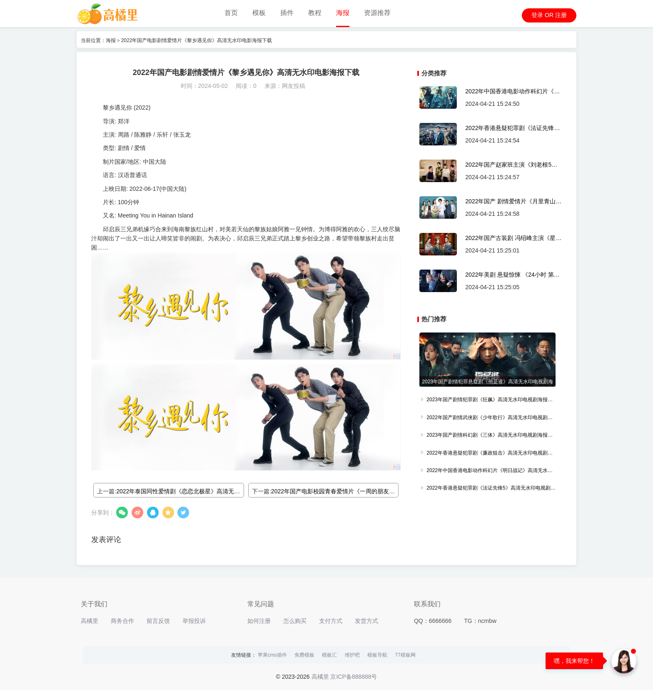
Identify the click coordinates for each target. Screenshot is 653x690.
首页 (231, 12)
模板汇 (329, 655)
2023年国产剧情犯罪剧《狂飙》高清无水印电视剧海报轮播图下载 (487, 400)
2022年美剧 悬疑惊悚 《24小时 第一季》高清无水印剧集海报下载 (512, 275)
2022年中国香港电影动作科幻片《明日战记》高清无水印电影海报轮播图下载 (512, 91)
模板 (259, 12)
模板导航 (377, 655)
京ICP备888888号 (353, 676)
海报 (342, 12)
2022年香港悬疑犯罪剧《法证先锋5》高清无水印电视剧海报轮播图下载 (510, 128)
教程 (315, 12)
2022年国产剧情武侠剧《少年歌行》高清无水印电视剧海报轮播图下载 (487, 418)
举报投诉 (194, 621)
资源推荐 (377, 12)
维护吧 (352, 655)
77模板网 (405, 655)
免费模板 (304, 655)
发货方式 (366, 621)
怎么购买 (295, 621)
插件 (287, 12)
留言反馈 (158, 621)
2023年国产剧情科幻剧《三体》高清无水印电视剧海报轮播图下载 (487, 436)
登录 (537, 15)
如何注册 (259, 621)
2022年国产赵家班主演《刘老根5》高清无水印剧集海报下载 (511, 165)
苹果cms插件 (272, 655)
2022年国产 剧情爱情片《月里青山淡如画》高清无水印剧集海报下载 (513, 201)
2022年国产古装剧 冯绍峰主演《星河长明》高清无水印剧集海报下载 (513, 238)
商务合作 (122, 621)
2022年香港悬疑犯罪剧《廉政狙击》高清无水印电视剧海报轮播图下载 (487, 454)
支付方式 (330, 621)
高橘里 (89, 621)
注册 (561, 15)
